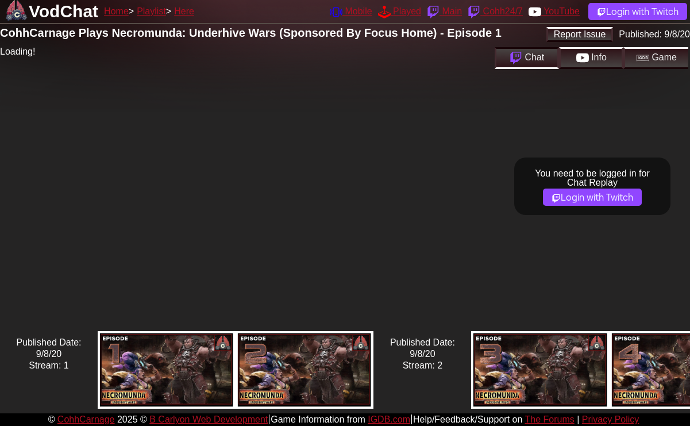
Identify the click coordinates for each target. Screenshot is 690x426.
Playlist (151, 11)
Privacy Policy (610, 419)
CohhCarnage (86, 419)
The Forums (549, 419)
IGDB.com (389, 419)
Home (116, 11)
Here (184, 11)
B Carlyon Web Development (208, 419)
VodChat (63, 11)
